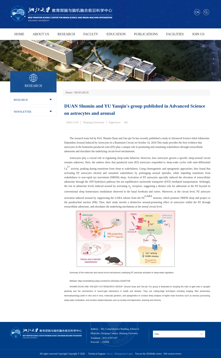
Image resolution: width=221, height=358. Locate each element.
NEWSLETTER (22, 111)
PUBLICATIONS (146, 34)
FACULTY (90, 34)
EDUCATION (116, 34)
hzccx (110, 353)
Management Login (123, 353)
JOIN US (198, 34)
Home (69, 92)
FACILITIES (175, 34)
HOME (19, 34)
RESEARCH (66, 34)
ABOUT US (41, 34)
